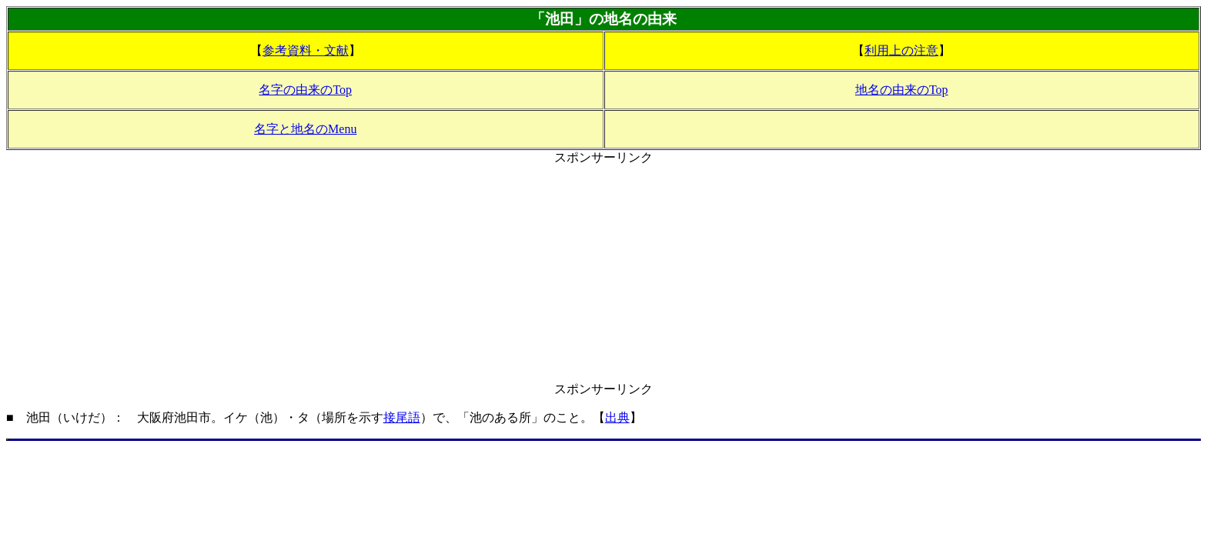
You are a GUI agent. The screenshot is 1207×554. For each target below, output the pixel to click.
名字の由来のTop (305, 89)
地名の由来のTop (901, 89)
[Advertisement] (603, 274)
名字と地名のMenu (305, 128)
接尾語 (401, 417)
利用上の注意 (901, 50)
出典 (617, 417)
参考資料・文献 (305, 50)
